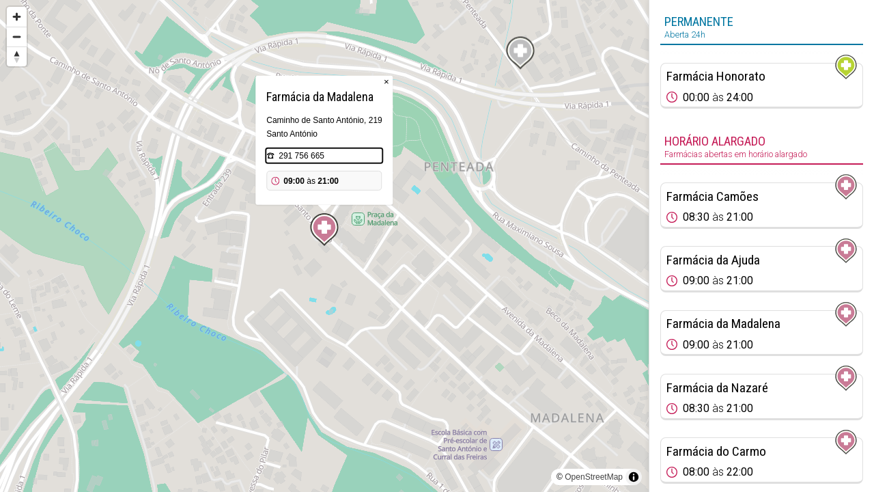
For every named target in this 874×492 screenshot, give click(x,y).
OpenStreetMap (594, 477)
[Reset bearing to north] (17, 56)
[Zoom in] (17, 17)
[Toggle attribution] (633, 477)
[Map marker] (324, 229)
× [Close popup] (386, 82)
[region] (324, 246)
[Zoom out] (17, 36)
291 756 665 (301, 156)
